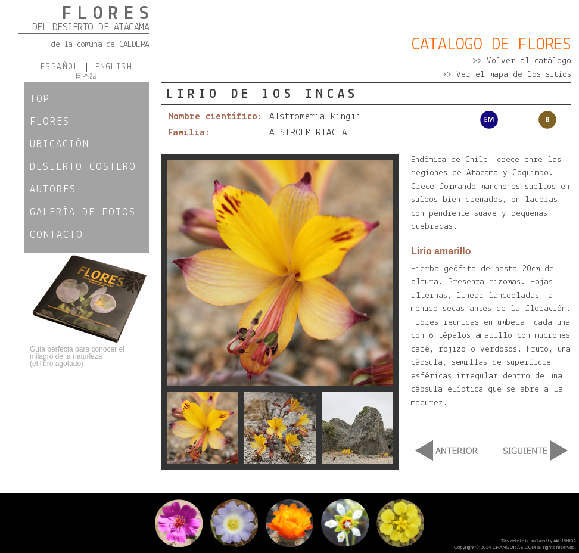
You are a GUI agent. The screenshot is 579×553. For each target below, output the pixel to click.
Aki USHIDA (564, 541)
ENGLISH (110, 67)
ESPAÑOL (63, 67)
